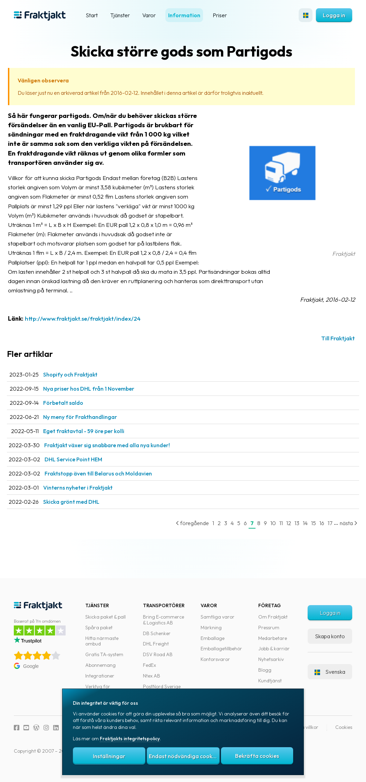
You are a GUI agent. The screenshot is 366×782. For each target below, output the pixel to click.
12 (281, 532)
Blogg (264, 675)
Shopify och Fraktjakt (82, 383)
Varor (149, 15)
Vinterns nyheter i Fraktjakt (90, 496)
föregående (185, 532)
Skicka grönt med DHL (83, 511)
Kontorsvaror (215, 664)
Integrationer (99, 681)
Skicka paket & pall (105, 622)
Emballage (212, 643)
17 (323, 532)
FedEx (149, 670)
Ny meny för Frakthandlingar (92, 426)
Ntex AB (151, 681)
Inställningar (109, 756)
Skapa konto (330, 640)
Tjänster (120, 15)
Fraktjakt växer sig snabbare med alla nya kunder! (119, 454)
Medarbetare (272, 643)
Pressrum (268, 632)
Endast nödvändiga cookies (184, 756)
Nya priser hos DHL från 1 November (100, 397)
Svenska (330, 676)
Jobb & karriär (274, 653)
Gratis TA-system (104, 659)
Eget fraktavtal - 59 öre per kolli (95, 440)
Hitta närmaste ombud (101, 646)
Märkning (211, 632)
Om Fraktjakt (273, 622)
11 (274, 532)
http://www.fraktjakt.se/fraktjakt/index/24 (95, 327)
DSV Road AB (158, 659)
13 (290, 532)
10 (266, 532)
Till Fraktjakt (331, 347)
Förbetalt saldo (75, 412)
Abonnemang (100, 670)
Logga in (334, 15)
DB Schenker (157, 638)
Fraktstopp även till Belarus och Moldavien (110, 482)
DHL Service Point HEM (85, 468)
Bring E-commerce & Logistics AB (163, 625)
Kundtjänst (270, 685)
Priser (220, 15)
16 (314, 532)
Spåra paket (99, 632)
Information (184, 15)
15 (306, 532)
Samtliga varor (217, 622)
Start (92, 15)
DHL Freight (156, 648)
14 (298, 532)
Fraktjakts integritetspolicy (130, 738)
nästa (341, 532)
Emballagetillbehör (221, 653)
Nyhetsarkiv (271, 664)
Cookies (343, 732)
